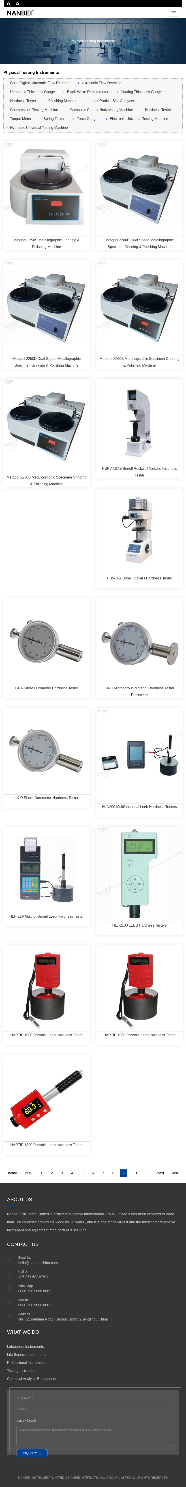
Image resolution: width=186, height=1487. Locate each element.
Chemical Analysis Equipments (31, 1379)
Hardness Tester (23, 101)
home (12, 1173)
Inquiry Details (26, 1420)
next (160, 1173)
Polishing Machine (62, 101)
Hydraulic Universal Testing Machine (39, 128)
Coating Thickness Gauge (141, 92)
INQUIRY (29, 1453)
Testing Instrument (21, 1371)
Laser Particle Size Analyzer (112, 101)
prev (28, 1173)
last (175, 1173)
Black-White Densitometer (87, 92)
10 (135, 1173)
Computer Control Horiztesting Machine (101, 110)
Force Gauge (87, 119)
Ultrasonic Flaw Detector (101, 83)
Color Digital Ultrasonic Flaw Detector (40, 83)
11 (147, 1173)
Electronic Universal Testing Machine (139, 119)
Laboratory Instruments (25, 1346)
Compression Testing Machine (34, 110)
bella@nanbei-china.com (38, 1263)
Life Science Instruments (26, 1355)
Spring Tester (53, 119)
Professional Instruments (27, 1363)
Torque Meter (20, 119)
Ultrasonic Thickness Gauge (32, 92)
